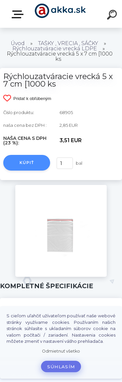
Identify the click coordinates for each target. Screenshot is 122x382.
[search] (113, 15)
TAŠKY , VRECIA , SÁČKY (68, 43)
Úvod (18, 43)
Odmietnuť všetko (61, 351)
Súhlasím (61, 366)
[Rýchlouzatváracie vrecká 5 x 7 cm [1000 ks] (61, 187)
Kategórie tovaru (18, 14)
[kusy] (65, 163)
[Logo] (60, 13)
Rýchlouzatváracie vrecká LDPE (54, 48)
